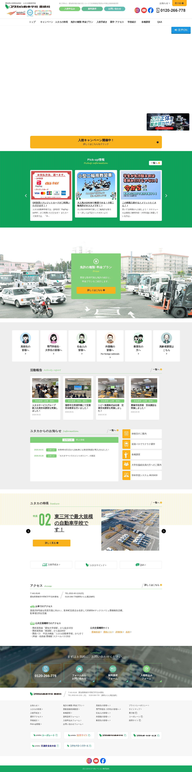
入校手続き (102, 22)
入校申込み (69, 9)
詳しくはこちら (94, 290)
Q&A (159, 22)
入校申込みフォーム (71, 720)
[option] (51, 194)
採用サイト (133, 720)
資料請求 (92, 9)
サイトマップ (134, 709)
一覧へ (154, 163)
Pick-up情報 (35, 724)
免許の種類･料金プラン (82, 22)
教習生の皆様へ (102, 720)
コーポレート (134, 717)
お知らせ (165, 3)
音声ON (181, 29)
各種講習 (145, 22)
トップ (32, 22)
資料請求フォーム (70, 717)
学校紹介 (132, 22)
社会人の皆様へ (102, 713)
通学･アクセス (117, 22)
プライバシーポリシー (138, 705)
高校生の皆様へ (102, 705)
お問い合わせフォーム (72, 724)
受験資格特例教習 (70, 709)
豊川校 (179, 3)
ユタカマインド (95, 565)
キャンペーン (46, 22)
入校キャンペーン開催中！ (96, 142)
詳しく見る (50, 536)
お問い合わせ (114, 9)
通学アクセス (35, 717)
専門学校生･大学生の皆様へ (107, 709)
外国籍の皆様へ (102, 717)
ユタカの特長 (61, 22)
